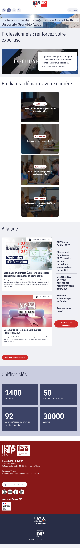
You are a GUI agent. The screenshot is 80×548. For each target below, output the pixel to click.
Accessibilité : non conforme (12, 533)
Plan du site (6, 543)
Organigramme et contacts (12, 512)
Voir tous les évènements (15, 295)
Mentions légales (8, 530)
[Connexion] (4, 10)
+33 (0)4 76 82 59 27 (14, 422)
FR (9, 10)
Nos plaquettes (7, 521)
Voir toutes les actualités (66, 261)
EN (14, 10)
